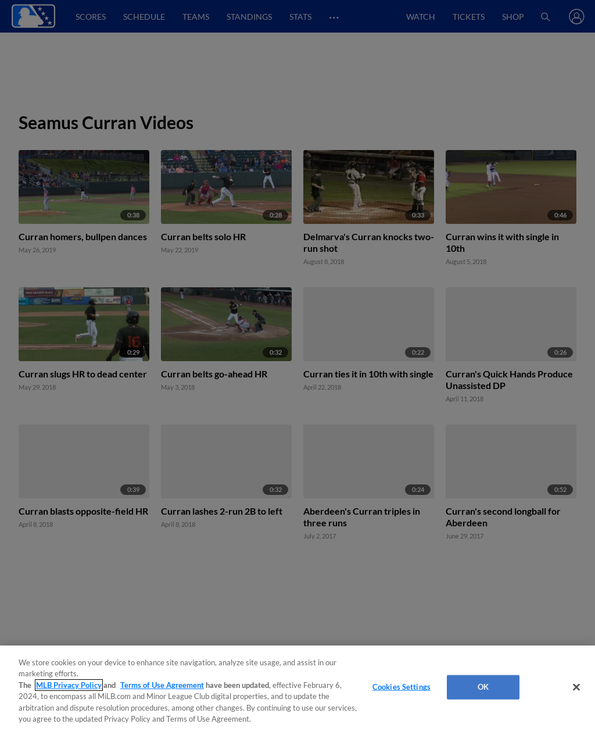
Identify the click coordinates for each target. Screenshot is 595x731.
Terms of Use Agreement (162, 685)
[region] (297, 688)
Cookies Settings (401, 686)
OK (483, 686)
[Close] (576, 687)
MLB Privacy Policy (69, 685)
